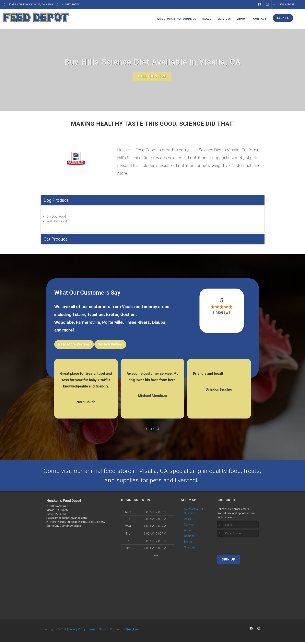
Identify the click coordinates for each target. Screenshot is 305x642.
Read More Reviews (74, 344)
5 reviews (222, 313)
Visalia (128, 306)
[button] (147, 429)
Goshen (127, 314)
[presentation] (238, 544)
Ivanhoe (96, 314)
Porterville (112, 322)
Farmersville (88, 322)
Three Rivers (137, 322)
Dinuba (158, 322)
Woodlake (64, 322)
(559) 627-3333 (56, 514)
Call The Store (152, 76)
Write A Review (110, 344)
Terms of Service (97, 629)
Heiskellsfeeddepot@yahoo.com (66, 517)
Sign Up (228, 559)
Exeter (112, 314)
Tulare (78, 314)
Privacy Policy (76, 629)
